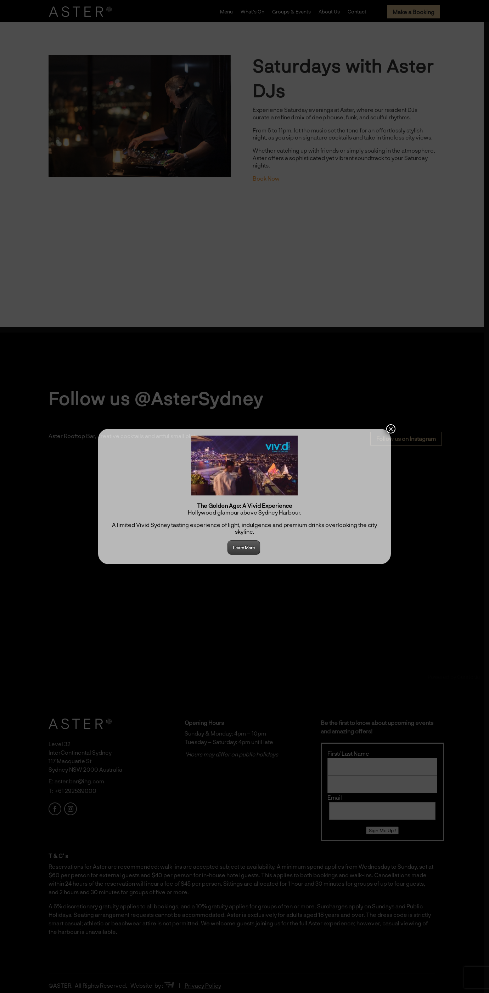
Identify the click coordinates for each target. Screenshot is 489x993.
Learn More (244, 547)
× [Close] (390, 428)
